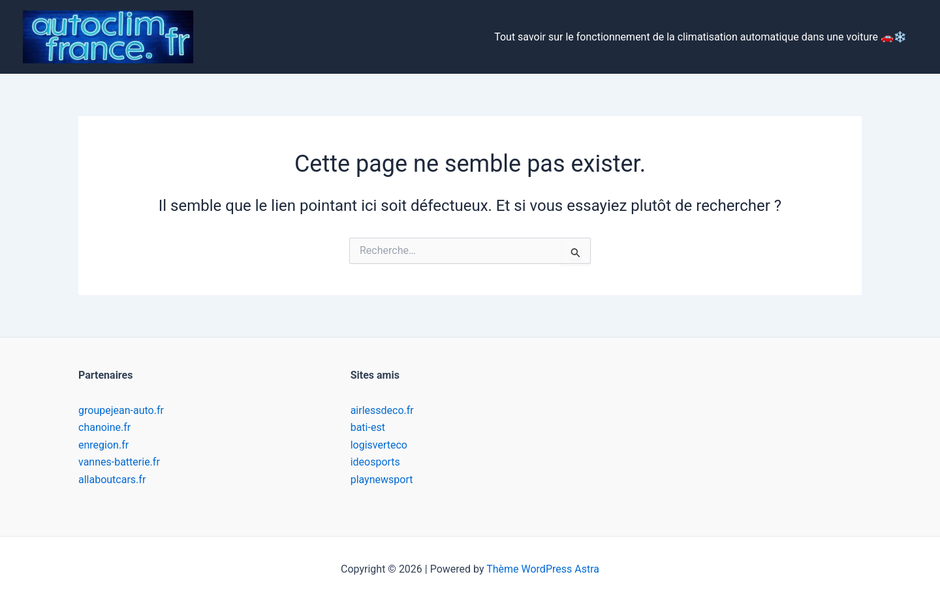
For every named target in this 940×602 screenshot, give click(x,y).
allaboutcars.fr (112, 479)
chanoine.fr (104, 427)
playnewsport (382, 479)
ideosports (375, 462)
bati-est (368, 427)
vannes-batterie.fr (119, 462)
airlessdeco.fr (382, 410)
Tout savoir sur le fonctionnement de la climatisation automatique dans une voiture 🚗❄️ (700, 37)
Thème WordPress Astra (542, 569)
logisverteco (379, 445)
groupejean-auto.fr (121, 410)
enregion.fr (103, 445)
